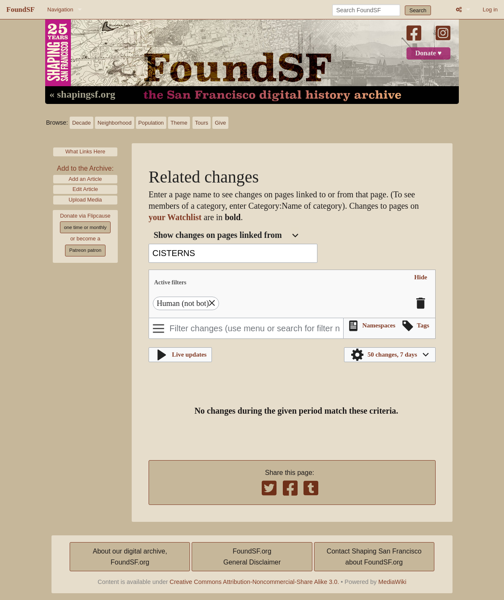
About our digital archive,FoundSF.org (130, 557)
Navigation (60, 9)
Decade (81, 123)
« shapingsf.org (82, 94)
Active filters (170, 282)
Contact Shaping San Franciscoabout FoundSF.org (374, 557)
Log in (490, 9)
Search (418, 10)
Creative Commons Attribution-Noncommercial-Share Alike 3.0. (254, 581)
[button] (420, 277)
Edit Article (85, 189)
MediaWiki (392, 581)
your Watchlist (175, 217)
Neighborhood (114, 123)
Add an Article (85, 179)
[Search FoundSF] (366, 10)
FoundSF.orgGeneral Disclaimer (252, 557)
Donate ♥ (428, 53)
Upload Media (85, 199)
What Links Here (85, 151)
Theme (179, 123)
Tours (201, 123)
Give (220, 123)
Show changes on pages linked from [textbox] (218, 235)
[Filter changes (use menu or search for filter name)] (246, 328)
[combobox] (226, 235)
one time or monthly (85, 227)
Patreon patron (85, 250)
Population (151, 123)
